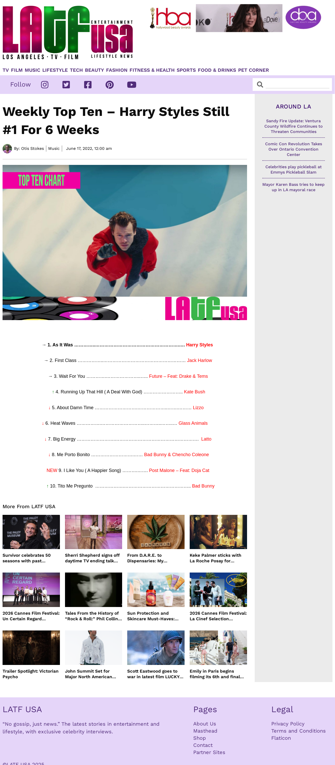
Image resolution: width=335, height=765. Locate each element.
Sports (186, 70)
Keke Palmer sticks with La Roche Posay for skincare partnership (215, 558)
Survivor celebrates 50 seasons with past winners (27, 558)
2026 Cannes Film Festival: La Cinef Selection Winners (218, 616)
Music (32, 70)
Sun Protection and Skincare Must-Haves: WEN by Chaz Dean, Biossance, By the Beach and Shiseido (153, 616)
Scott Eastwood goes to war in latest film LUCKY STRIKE (153, 674)
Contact (203, 745)
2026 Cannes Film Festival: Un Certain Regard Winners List (31, 616)
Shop (199, 738)
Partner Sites (209, 752)
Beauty (94, 70)
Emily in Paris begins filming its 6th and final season (215, 674)
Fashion (116, 70)
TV (6, 70)
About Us (204, 724)
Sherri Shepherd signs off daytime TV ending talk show (92, 558)
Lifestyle (55, 70)
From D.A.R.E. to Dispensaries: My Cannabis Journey (146, 558)
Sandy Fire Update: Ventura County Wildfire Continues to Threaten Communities (293, 126)
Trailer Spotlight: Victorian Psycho (31, 674)
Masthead (205, 731)
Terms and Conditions (298, 731)
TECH (76, 70)
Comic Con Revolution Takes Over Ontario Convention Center (293, 149)
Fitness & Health (152, 70)
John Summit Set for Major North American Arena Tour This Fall (88, 674)
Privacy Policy (287, 724)
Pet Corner (253, 70)
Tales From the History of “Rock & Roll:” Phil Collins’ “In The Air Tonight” (93, 616)
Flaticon (281, 738)
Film (17, 70)
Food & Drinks (217, 70)
